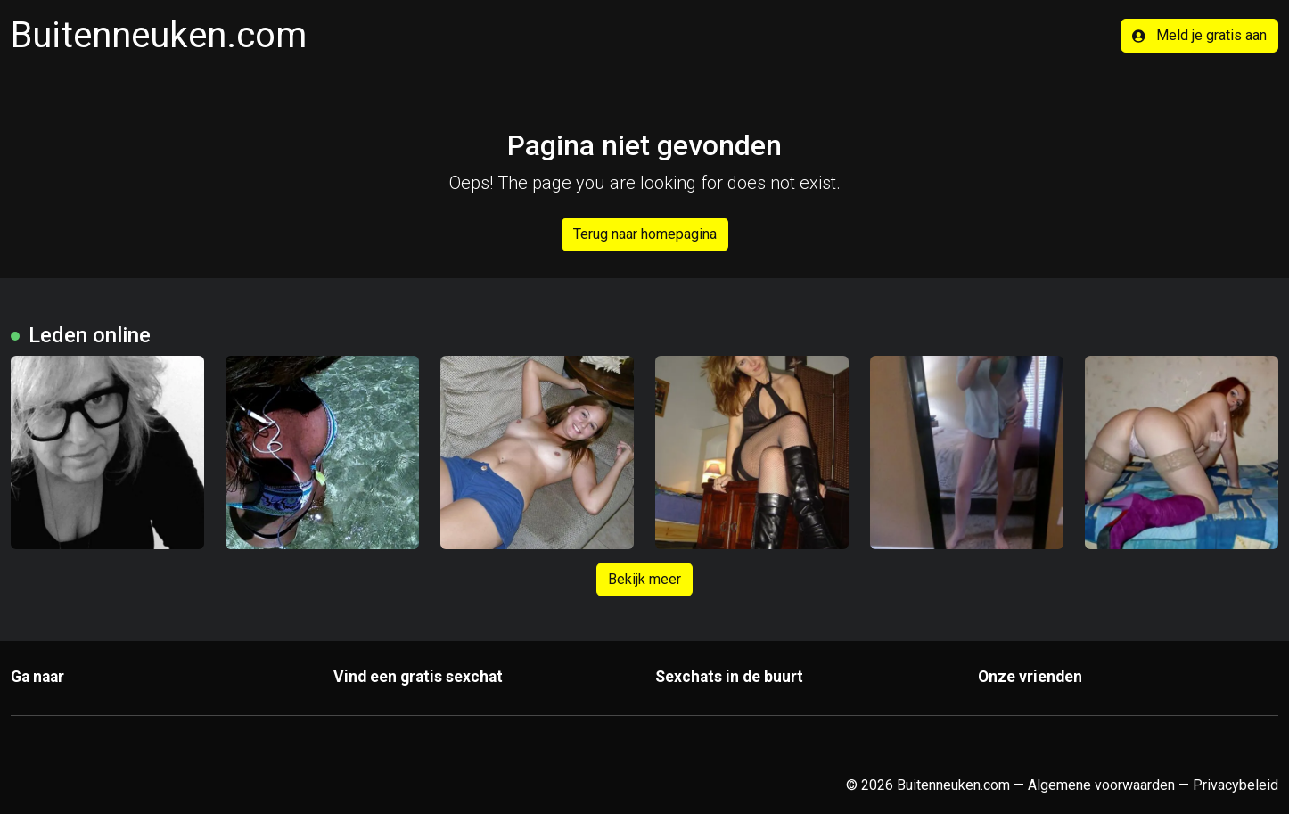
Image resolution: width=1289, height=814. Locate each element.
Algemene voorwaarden (1101, 785)
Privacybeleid (1235, 785)
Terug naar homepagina (645, 234)
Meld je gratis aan (1199, 35)
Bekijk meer (644, 579)
